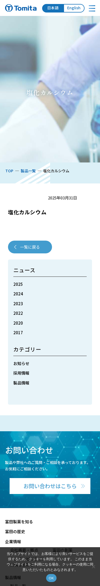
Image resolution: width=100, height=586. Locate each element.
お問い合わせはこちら (50, 486)
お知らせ (21, 363)
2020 (18, 323)
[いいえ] (93, 566)
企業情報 (13, 541)
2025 (18, 284)
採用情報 (21, 373)
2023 (18, 303)
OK (51, 578)
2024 (18, 293)
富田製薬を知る (19, 521)
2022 (18, 313)
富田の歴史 (15, 531)
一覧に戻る (30, 247)
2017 (18, 332)
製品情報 (21, 383)
